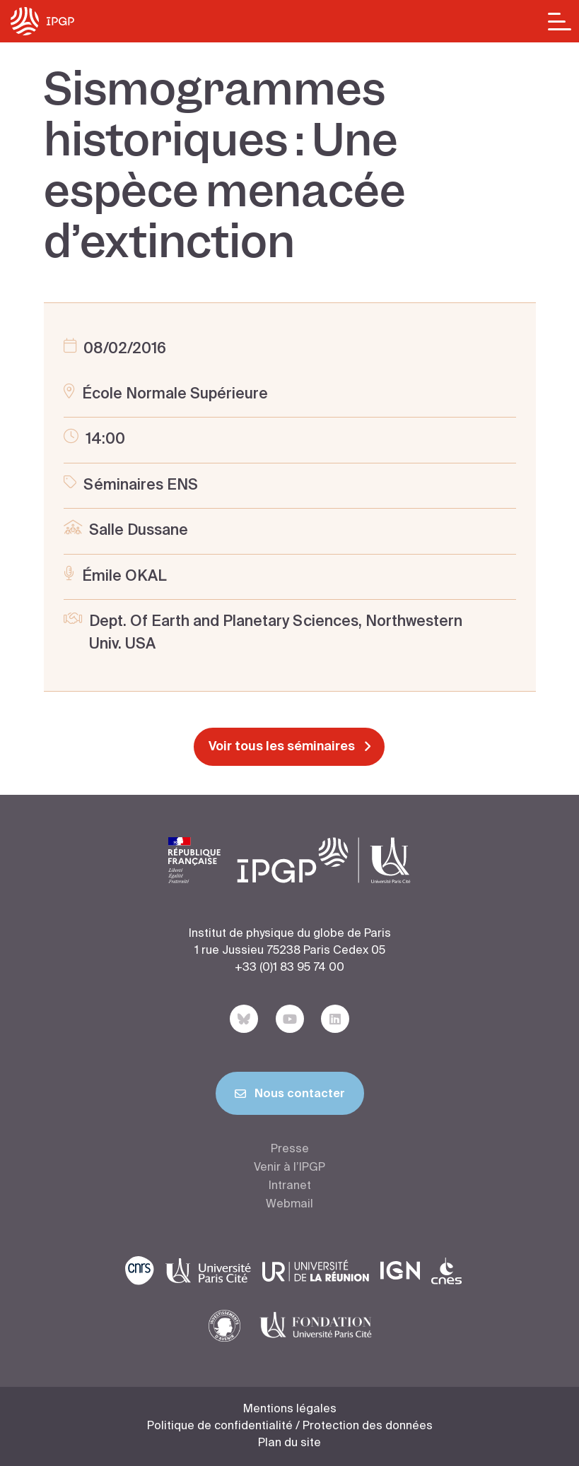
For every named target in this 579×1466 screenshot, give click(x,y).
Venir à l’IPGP (289, 1168)
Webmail (289, 1204)
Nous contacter (290, 1096)
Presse (290, 1149)
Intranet (290, 1186)
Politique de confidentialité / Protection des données (290, 1426)
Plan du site (289, 1443)
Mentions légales (290, 1409)
